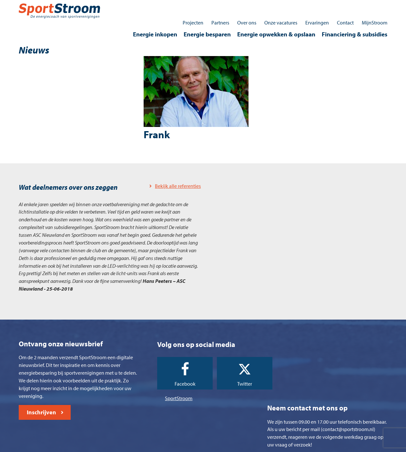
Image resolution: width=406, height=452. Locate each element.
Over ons (246, 6)
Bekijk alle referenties (170, 171)
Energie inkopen (154, 18)
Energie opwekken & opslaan (276, 18)
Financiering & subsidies (354, 18)
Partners (219, 6)
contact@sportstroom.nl (327, 410)
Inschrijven (42, 399)
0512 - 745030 (312, 392)
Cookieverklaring (185, 445)
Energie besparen (206, 18)
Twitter (228, 369)
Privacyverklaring (225, 445)
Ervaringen (316, 6)
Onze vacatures (280, 6)
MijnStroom (374, 6)
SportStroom (169, 383)
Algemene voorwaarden (138, 445)
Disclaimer (259, 445)
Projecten (192, 6)
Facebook (173, 369)
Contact (344, 6)
